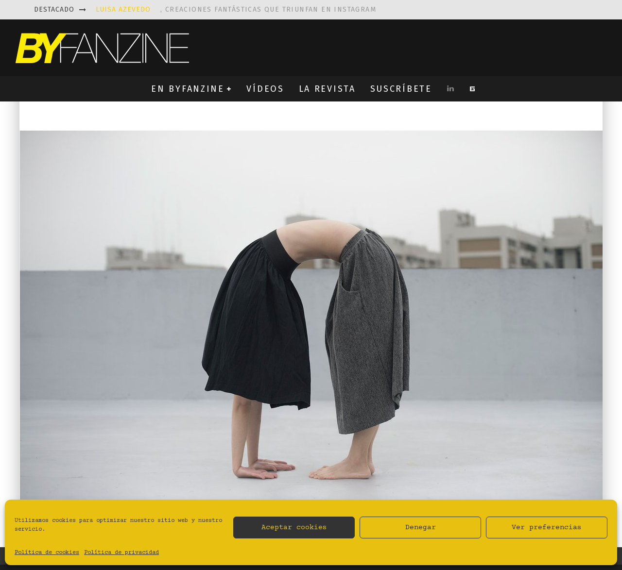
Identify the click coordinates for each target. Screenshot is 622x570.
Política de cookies (47, 553)
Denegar (420, 527)
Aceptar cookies (294, 527)
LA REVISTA (327, 89)
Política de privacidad (121, 553)
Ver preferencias (547, 527)
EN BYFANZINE (187, 89)
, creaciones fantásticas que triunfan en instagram (236, 9)
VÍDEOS (265, 89)
